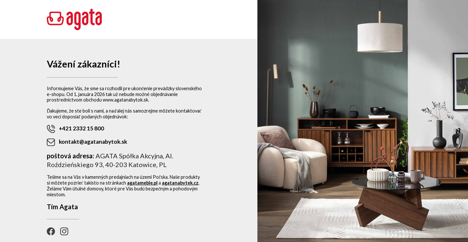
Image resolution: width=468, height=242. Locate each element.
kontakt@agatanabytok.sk (87, 142)
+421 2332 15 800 (75, 129)
